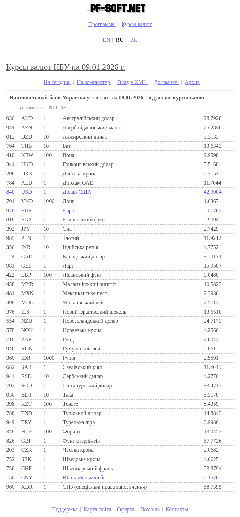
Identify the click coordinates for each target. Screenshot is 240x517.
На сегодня (57, 82)
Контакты (177, 509)
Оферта (126, 509)
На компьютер (94, 82)
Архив (192, 82)
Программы (102, 24)
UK (133, 40)
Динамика (166, 82)
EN (106, 40)
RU (119, 40)
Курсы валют (137, 24)
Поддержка (65, 509)
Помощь (150, 509)
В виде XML (132, 82)
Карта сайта (97, 509)
